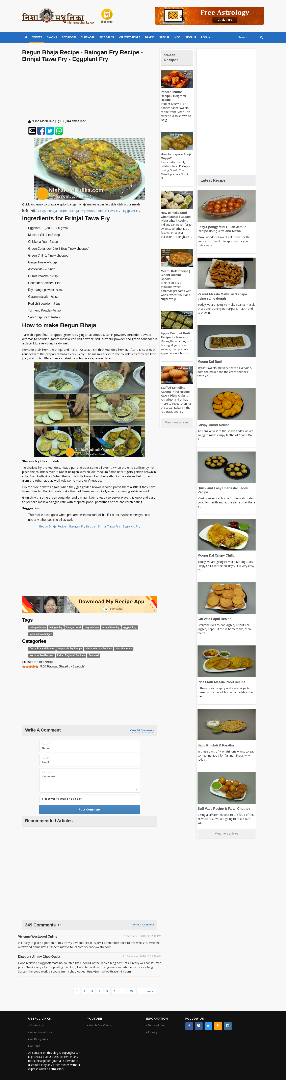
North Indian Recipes (41, 655)
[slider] (30, 666)
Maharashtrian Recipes (95, 648)
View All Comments (142, 730)
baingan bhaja (37, 627)
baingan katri (71, 627)
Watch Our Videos (100, 1025)
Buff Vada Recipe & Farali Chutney (223, 808)
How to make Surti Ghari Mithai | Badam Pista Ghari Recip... (175, 212)
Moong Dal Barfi (209, 361)
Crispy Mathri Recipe (213, 425)
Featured (90, 655)
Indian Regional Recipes (69, 655)
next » (150, 991)
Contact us (37, 1025)
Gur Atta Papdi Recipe (214, 619)
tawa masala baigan (40, 634)
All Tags (35, 1045)
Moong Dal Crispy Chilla (215, 555)
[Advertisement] (89, 91)
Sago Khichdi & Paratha (215, 745)
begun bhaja (88, 627)
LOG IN (205, 37)
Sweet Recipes (172, 57)
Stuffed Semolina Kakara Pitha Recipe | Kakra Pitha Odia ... (175, 383)
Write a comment (143, 924)
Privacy (152, 1032)
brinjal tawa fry (107, 627)
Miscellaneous (119, 648)
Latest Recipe (214, 180)
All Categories (39, 1039)
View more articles (176, 414)
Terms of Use (156, 1025)
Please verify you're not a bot (62, 798)
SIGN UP (190, 37)
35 (131, 991)
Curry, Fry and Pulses (41, 648)
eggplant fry (125, 627)
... (123, 991)
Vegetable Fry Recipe (67, 648)
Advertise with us (41, 1032)
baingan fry (55, 627)
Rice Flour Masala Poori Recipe (220, 682)
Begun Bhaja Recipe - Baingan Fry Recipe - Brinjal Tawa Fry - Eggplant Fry (91, 210)
